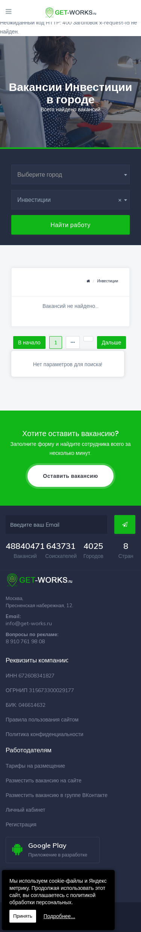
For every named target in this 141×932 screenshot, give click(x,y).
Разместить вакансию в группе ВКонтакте (57, 795)
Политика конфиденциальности (44, 734)
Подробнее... (59, 916)
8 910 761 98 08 (25, 641)
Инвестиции (107, 281)
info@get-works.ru (29, 623)
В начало (29, 342)
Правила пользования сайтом (42, 719)
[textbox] (70, 174)
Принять (22, 916)
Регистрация (21, 824)
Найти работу (70, 225)
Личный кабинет (25, 809)
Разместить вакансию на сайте (44, 780)
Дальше (111, 342)
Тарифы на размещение (35, 765)
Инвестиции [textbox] (69, 199)
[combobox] (70, 174)
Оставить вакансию (70, 476)
